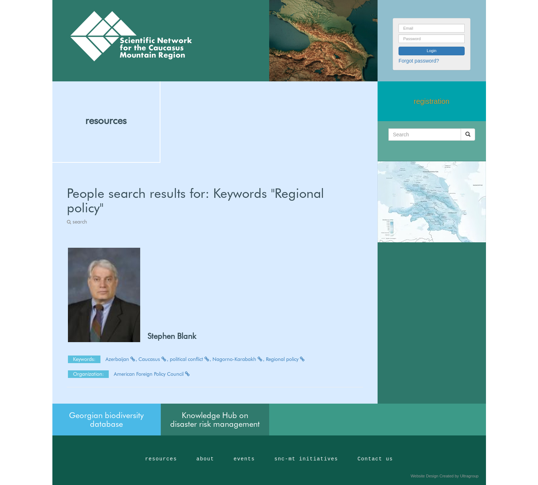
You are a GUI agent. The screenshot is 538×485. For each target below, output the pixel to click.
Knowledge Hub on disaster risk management (215, 419)
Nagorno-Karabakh (238, 359)
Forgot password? (419, 61)
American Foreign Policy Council (152, 374)
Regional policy (285, 359)
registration (431, 101)
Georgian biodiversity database (106, 419)
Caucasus (153, 359)
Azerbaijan (121, 359)
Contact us (375, 459)
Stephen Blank (171, 336)
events (244, 459)
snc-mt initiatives (306, 459)
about (205, 459)
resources (105, 120)
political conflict (190, 359)
